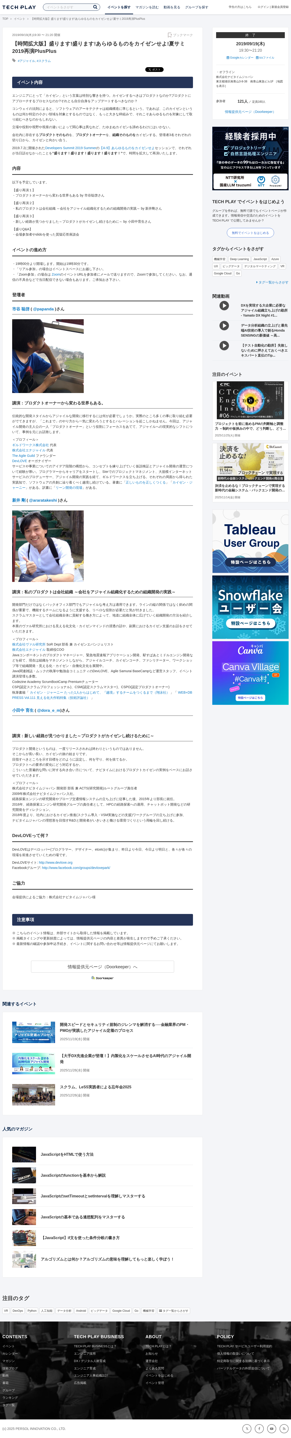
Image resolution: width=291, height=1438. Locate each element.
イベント (19, 18)
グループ (8, 1390)
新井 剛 (19, 500)
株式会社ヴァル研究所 (29, 644)
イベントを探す (119, 7)
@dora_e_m (48, 710)
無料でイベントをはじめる (250, 233)
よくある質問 (155, 1368)
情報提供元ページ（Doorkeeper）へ (102, 966)
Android (81, 1310)
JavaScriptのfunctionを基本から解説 (73, 1175)
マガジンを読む (147, 7)
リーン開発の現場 (69, 487)
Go (238, 273)
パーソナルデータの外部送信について (243, 1368)
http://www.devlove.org (56, 862)
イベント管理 (155, 1383)
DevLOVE (19, 461)
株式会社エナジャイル (29, 450)
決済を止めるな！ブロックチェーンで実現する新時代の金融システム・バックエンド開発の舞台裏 (250, 490)
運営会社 (152, 1361)
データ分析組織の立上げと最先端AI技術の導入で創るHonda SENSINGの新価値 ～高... (264, 330)
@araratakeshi (43, 500)
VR (283, 266)
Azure (275, 259)
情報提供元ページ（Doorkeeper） (250, 112)
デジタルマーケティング (260, 266)
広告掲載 (80, 1383)
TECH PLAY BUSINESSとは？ (95, 1346)
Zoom (56, 274)
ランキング (10, 1397)
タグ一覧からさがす (272, 282)
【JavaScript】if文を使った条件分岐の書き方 (80, 1238)
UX (216, 266)
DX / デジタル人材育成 (90, 1361)
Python (32, 1310)
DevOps (18, 1310)
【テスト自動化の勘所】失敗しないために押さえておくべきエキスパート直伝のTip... (264, 350)
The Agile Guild (23, 456)
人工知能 (46, 1310)
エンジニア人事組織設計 (91, 1375)
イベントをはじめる (159, 1375)
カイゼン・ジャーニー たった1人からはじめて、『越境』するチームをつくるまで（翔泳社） (100, 692)
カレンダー (10, 1353)
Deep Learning (239, 259)
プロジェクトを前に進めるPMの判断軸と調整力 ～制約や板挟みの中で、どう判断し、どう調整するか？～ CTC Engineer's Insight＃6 (250, 428)
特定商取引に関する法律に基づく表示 (243, 1361)
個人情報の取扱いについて (235, 1353)
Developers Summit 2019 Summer (70, 148)
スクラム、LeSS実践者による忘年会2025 (95, 1087)
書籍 (5, 1383)
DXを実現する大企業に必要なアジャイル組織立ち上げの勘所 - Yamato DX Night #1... (264, 310)
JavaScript (260, 259)
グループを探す (196, 7)
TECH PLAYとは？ (159, 1346)
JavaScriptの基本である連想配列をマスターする (83, 1217)
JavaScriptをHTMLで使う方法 (67, 1154)
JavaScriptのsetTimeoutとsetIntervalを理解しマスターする (93, 1196)
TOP (5, 18)
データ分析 (64, 1310)
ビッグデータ (231, 266)
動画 (5, 1375)
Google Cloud (222, 273)
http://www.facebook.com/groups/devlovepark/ (76, 868)
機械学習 (219, 259)
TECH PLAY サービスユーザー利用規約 (244, 1346)
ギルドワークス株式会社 (30, 445)
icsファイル (265, 57)
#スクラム (44, 61)
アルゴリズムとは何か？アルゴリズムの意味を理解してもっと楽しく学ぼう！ (107, 1259)
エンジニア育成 (85, 1368)
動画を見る (172, 7)
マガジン (8, 1361)
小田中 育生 (23, 710)
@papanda (43, 309)
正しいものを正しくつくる (146, 482)
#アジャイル (26, 61)
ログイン (263, 7)
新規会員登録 (280, 7)
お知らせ (152, 1353)
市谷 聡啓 (21, 309)
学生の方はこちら (240, 7)
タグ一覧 (8, 1405)
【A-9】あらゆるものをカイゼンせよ (127, 148)
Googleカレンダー (240, 57)
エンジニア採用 (85, 1353)
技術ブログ (10, 1368)
